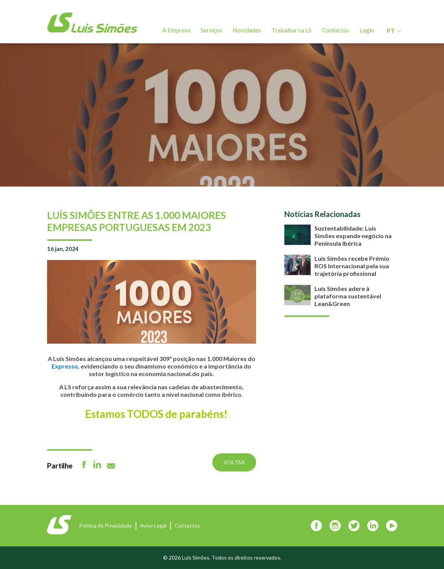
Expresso (65, 366)
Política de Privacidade (105, 525)
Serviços (211, 30)
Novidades (247, 30)
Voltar (234, 462)
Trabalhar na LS (291, 30)
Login (367, 30)
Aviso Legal (153, 525)
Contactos (335, 30)
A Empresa (176, 30)
